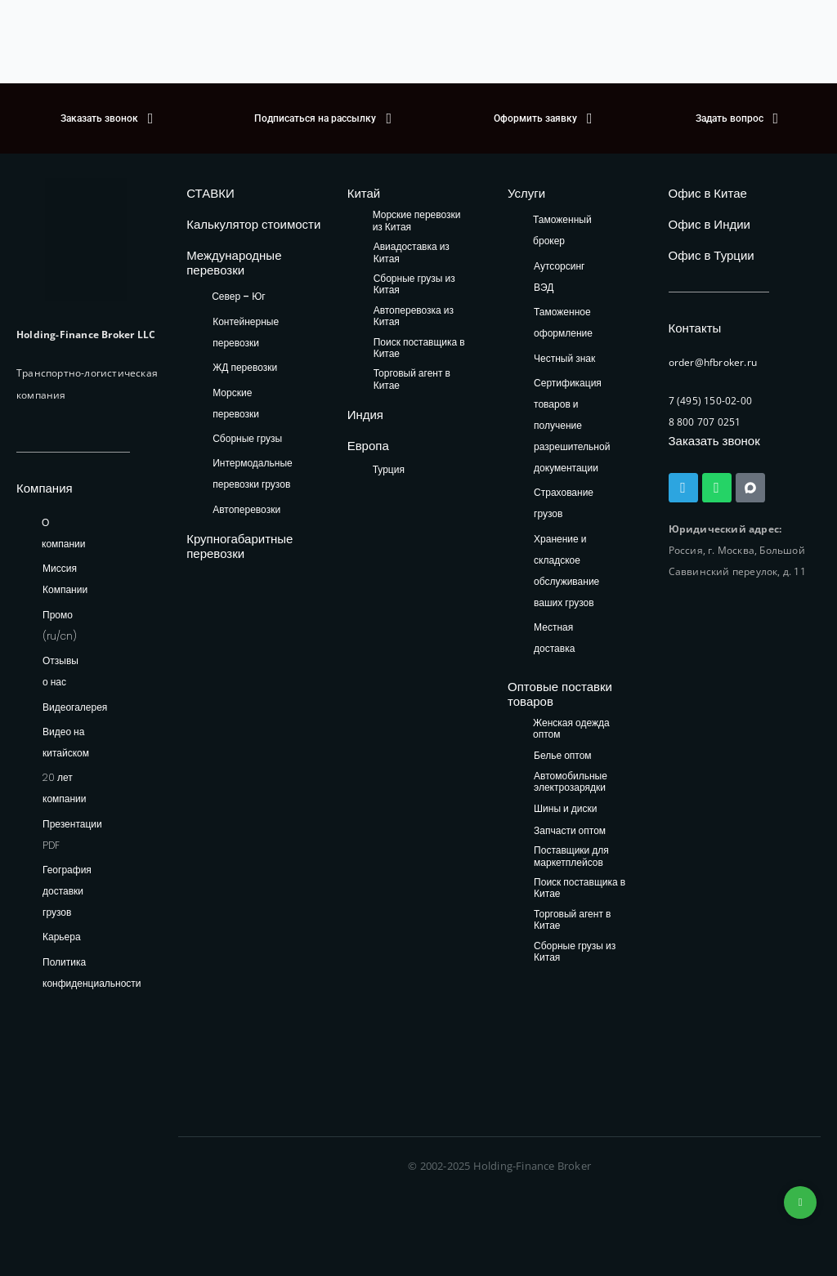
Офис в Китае (708, 193)
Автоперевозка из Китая (414, 316)
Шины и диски (565, 809)
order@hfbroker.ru (713, 362)
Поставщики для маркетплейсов (571, 856)
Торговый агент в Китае (412, 379)
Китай (364, 193)
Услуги (526, 193)
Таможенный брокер (562, 230)
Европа (368, 445)
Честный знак (564, 358)
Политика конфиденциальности (92, 972)
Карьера (62, 937)
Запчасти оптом (570, 831)
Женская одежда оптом (571, 729)
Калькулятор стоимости (253, 224)
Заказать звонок (714, 440)
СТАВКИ (210, 193)
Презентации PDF (72, 834)
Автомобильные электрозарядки (570, 782)
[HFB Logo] (86, 239)
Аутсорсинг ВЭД (559, 276)
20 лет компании (65, 787)
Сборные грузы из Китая (414, 285)
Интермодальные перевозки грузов (252, 473)
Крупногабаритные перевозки (239, 546)
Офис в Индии (709, 224)
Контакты (695, 328)
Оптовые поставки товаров (560, 694)
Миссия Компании (65, 578)
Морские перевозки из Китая (417, 221)
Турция (389, 469)
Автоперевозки (246, 509)
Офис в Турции (711, 255)
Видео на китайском (66, 742)
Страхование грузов (563, 502)
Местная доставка (554, 637)
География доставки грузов (67, 891)
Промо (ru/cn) (60, 625)
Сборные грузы (247, 438)
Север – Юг (238, 296)
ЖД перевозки (245, 367)
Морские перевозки (236, 403)
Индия (365, 414)
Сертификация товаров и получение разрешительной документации (572, 425)
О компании (64, 533)
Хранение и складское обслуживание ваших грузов (566, 570)
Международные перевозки (233, 263)
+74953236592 (800, 1202)
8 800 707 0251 (705, 422)
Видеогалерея (75, 707)
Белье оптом (563, 756)
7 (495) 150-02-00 (710, 401)
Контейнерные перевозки (246, 332)
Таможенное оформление (563, 322)
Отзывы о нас (60, 671)
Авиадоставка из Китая (412, 253)
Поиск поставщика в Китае (419, 348)
